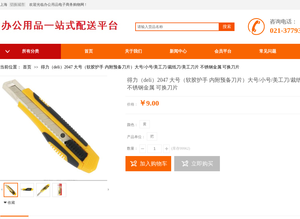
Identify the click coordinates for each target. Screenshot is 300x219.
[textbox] (177, 27)
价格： (132, 104)
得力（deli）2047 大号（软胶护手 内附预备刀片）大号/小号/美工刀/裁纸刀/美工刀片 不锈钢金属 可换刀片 (140, 67)
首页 (27, 67)
